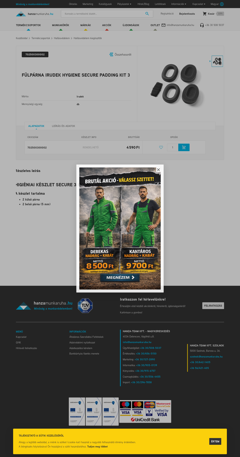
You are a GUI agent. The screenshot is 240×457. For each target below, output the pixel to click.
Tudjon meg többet (97, 446)
